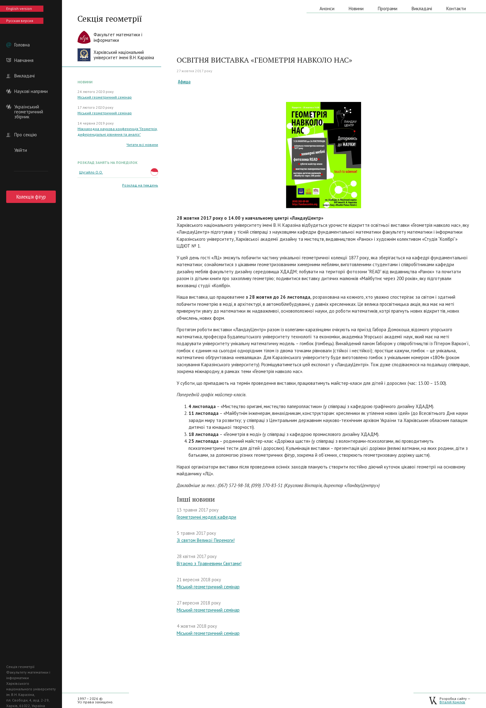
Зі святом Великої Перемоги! (206, 540)
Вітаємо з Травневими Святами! (209, 563)
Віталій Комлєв (452, 702)
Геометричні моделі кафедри (206, 517)
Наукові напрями (31, 91)
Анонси (327, 8)
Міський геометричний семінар (104, 97)
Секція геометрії (109, 18)
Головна (22, 44)
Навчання (23, 60)
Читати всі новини (142, 144)
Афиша (184, 82)
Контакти (456, 8)
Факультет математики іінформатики (118, 37)
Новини (356, 8)
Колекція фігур (31, 196)
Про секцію (25, 134)
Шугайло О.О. (91, 172)
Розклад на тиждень (140, 185)
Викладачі (24, 75)
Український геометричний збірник (28, 106)
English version (19, 8)
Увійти (20, 150)
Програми (387, 8)
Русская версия (19, 20)
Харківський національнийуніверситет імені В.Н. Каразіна (124, 55)
